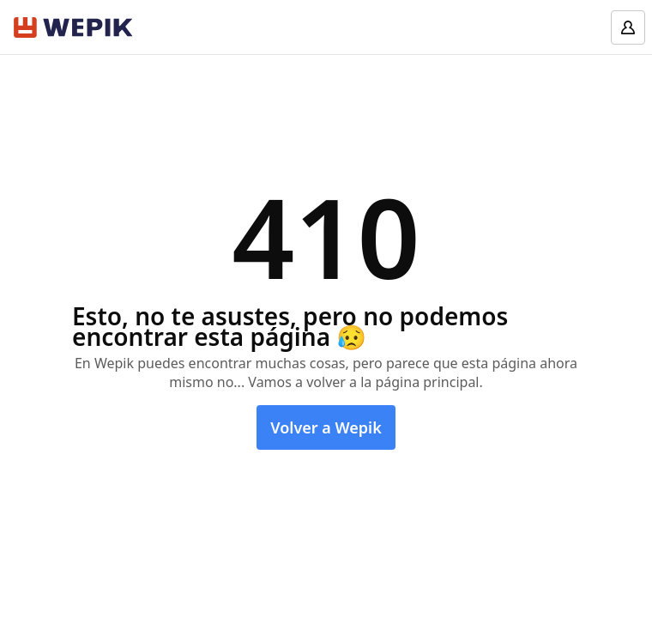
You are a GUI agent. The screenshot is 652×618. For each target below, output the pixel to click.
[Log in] (628, 27)
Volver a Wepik (326, 427)
